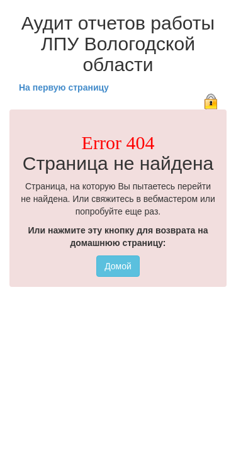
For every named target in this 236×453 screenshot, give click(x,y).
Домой (118, 266)
